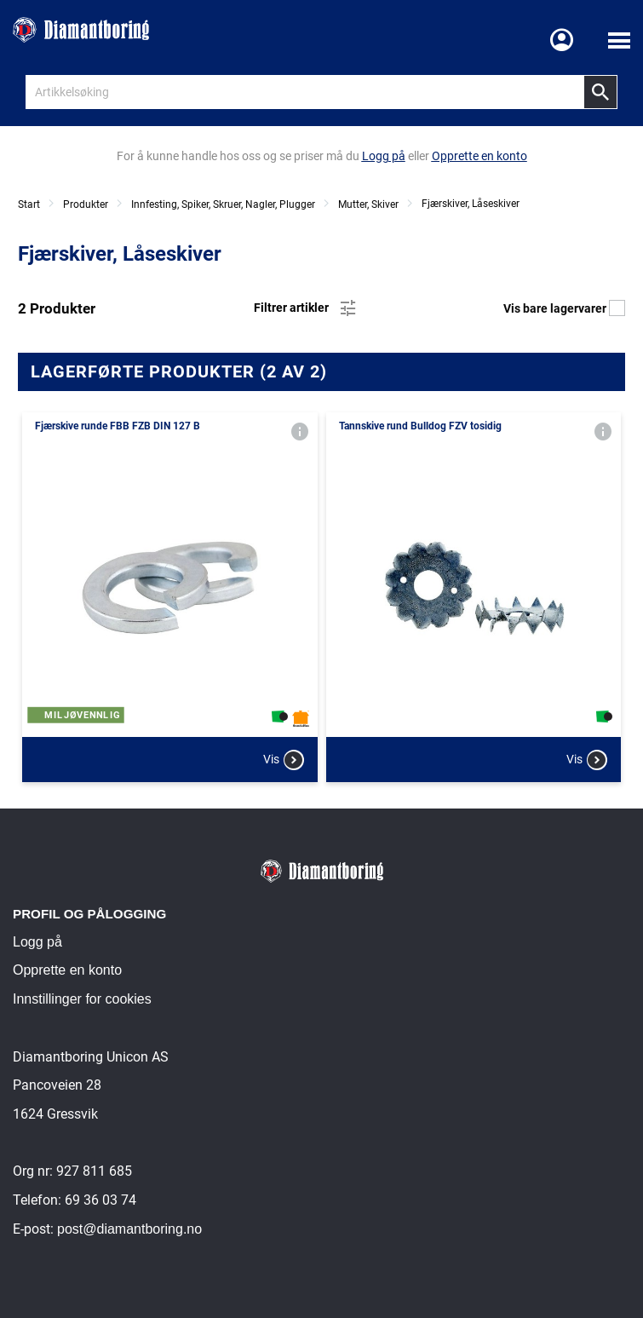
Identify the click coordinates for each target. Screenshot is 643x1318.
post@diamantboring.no (129, 1229)
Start (29, 204)
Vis (283, 760)
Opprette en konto (67, 970)
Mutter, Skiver (368, 204)
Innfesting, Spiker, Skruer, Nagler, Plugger (223, 204)
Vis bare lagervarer (564, 308)
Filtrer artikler (306, 308)
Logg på (37, 942)
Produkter (85, 204)
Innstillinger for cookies (82, 999)
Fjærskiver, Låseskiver (471, 204)
